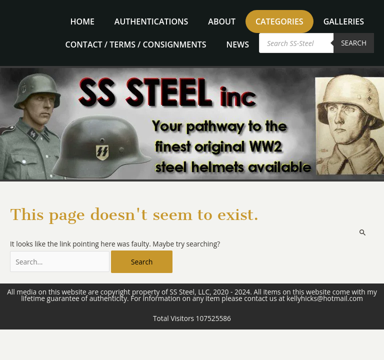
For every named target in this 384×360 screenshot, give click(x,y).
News (237, 44)
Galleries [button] (344, 21)
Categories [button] (280, 21)
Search (353, 43)
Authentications (151, 21)
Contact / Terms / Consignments (136, 44)
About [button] (222, 21)
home (82, 21)
